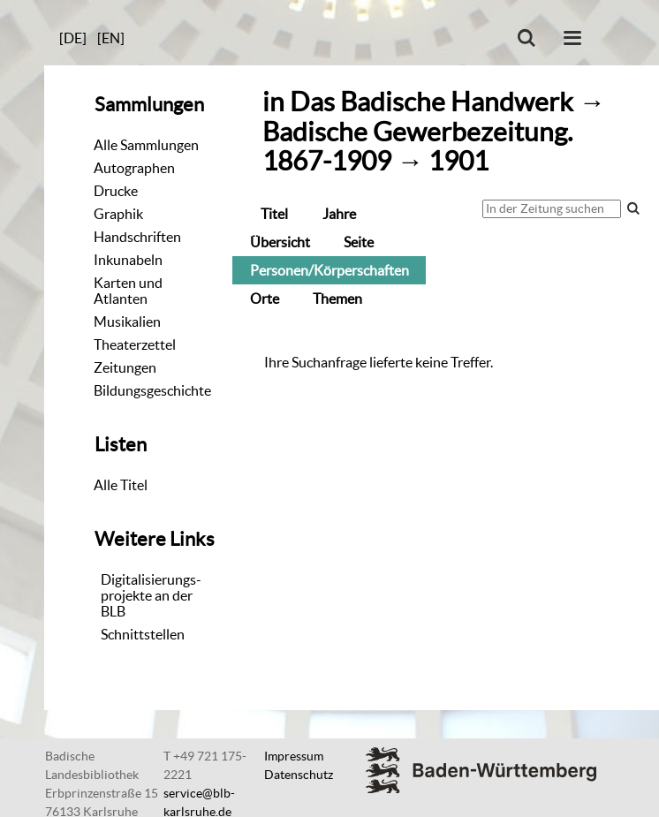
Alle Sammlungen (146, 145)
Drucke (116, 191)
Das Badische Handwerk (431, 102)
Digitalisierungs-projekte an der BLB (151, 595)
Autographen (134, 168)
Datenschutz (298, 775)
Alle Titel (121, 485)
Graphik (118, 214)
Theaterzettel (135, 344)
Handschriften (137, 237)
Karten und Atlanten (128, 290)
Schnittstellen (143, 634)
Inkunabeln (128, 260)
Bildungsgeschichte (152, 390)
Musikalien (127, 321)
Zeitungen (125, 367)
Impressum (293, 756)
